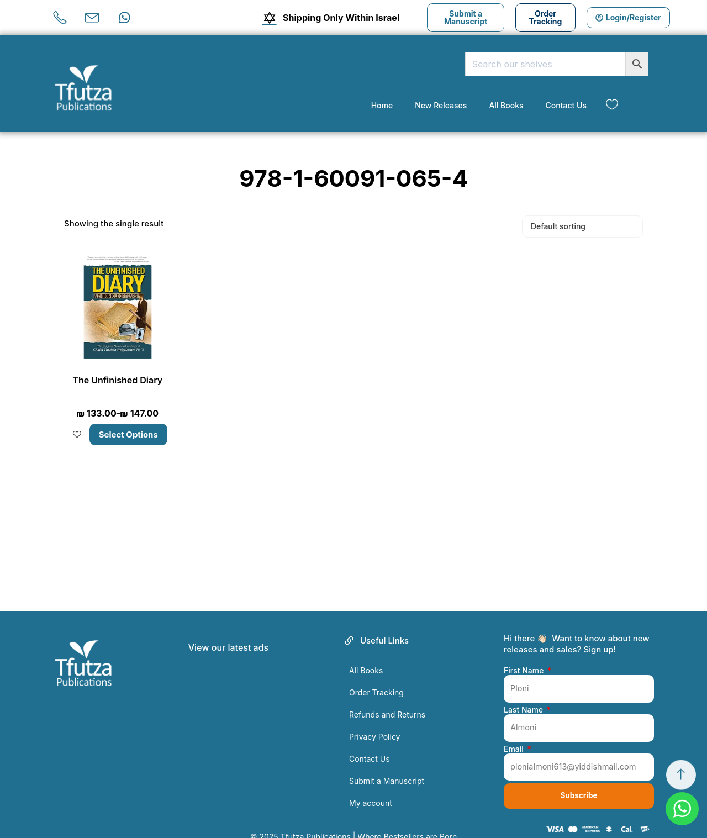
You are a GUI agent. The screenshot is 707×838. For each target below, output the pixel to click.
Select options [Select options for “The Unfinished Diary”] (128, 420)
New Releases (441, 105)
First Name (525, 656)
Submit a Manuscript (386, 767)
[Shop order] (582, 226)
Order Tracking (376, 678)
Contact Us (566, 105)
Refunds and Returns (387, 700)
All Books (506, 105)
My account (370, 789)
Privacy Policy (374, 723)
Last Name (524, 697)
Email (515, 737)
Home (382, 105)
